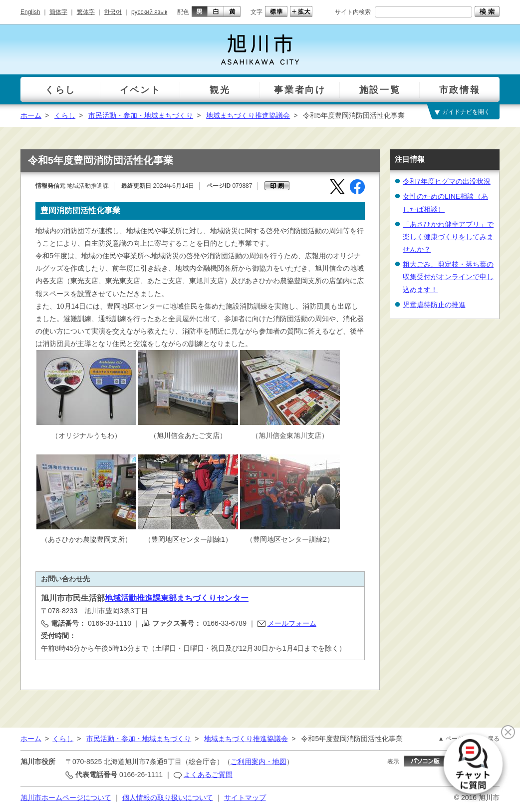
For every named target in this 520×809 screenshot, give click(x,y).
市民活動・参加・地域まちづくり (140, 115)
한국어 (113, 11)
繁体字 (86, 11)
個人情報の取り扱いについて (167, 798)
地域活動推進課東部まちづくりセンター (177, 598)
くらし (64, 115)
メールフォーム (291, 623)
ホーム (30, 115)
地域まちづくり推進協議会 (248, 115)
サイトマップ (245, 798)
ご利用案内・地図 (258, 762)
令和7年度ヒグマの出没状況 (447, 181)
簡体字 (58, 11)
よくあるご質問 (208, 775)
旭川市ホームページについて (65, 798)
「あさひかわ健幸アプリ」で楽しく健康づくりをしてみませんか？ (448, 236)
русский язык (149, 11)
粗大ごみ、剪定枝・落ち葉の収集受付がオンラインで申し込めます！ (448, 276)
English (30, 11)
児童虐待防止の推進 (434, 305)
